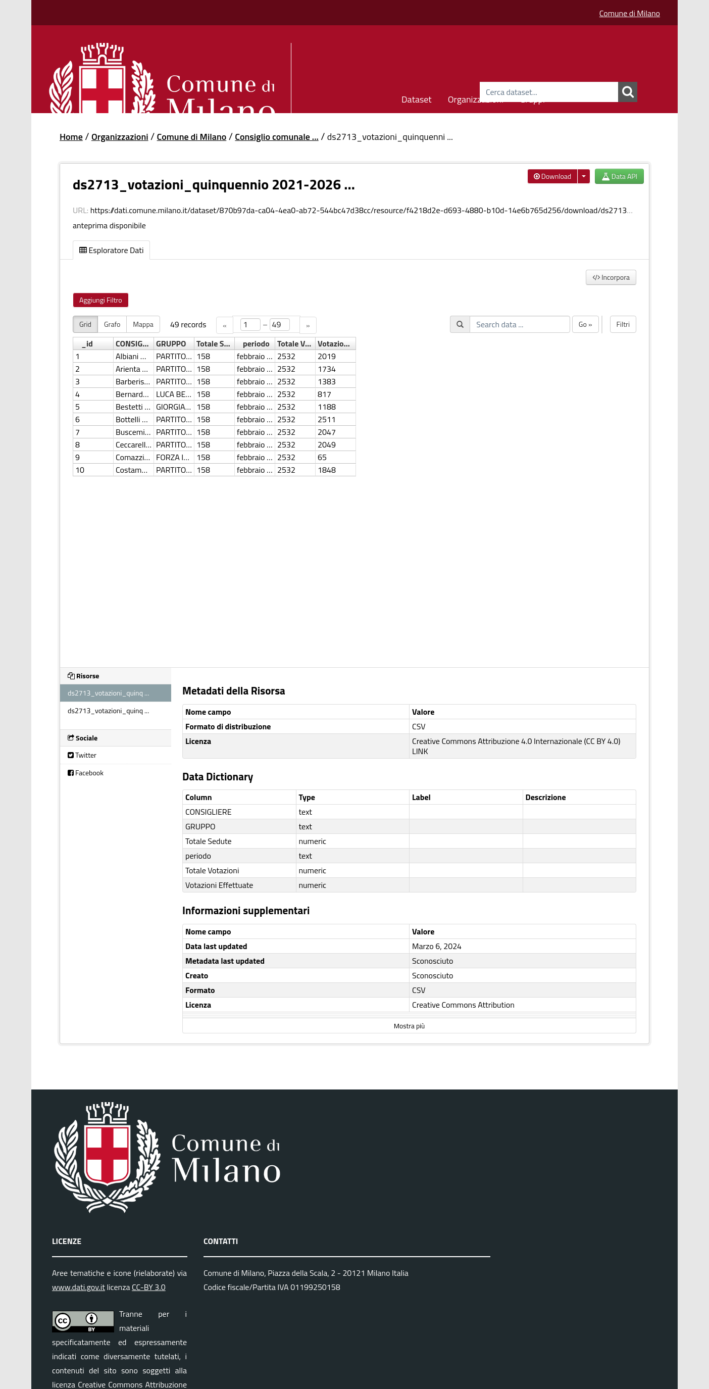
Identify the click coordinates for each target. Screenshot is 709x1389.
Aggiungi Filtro (100, 299)
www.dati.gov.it (78, 1287)
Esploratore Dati (111, 250)
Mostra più (409, 1026)
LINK (420, 751)
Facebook (86, 772)
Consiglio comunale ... (276, 136)
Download (553, 176)
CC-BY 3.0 (149, 1287)
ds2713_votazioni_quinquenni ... (390, 136)
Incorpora (611, 277)
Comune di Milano (629, 13)
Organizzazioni (476, 97)
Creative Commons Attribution (463, 1005)
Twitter (82, 755)
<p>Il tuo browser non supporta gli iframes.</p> (354, 485)
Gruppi (532, 97)
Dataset (416, 97)
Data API (619, 176)
